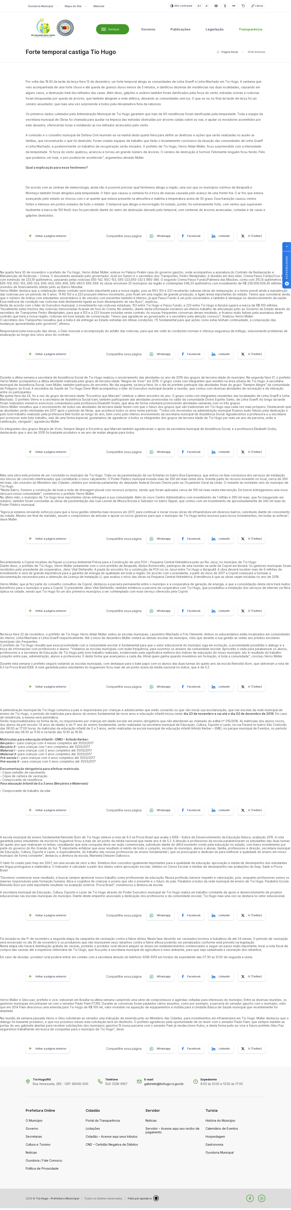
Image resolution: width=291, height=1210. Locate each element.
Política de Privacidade (42, 1170)
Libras (257, 5)
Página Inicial (227, 53)
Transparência (250, 30)
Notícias (31, 1154)
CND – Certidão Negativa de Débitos (112, 1146)
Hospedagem (215, 1138)
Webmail (98, 6)
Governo (148, 30)
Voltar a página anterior (47, 237)
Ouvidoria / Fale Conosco (44, 1162)
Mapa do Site (73, 6)
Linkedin (221, 238)
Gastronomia (214, 1146)
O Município (34, 1122)
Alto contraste (181, 5)
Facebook (191, 238)
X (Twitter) (251, 238)
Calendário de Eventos (222, 1130)
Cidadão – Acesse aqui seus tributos (112, 1138)
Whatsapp (160, 238)
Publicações (181, 30)
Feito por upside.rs (143, 1200)
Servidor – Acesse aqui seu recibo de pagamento (172, 1132)
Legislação (215, 30)
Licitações (93, 1130)
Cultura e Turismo (38, 1146)
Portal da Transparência (103, 1122)
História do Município (220, 1122)
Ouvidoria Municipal (40, 6)
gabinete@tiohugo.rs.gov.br (164, 1085)
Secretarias (34, 1138)
